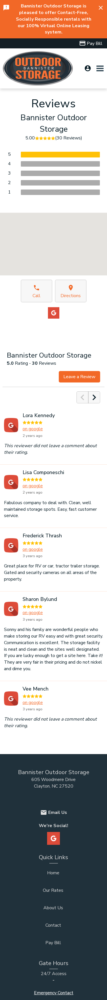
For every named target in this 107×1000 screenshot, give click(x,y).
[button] (53, 238)
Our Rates (53, 890)
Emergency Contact (53, 993)
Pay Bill (53, 943)
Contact (53, 925)
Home (53, 873)
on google (33, 429)
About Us (53, 908)
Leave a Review (79, 377)
